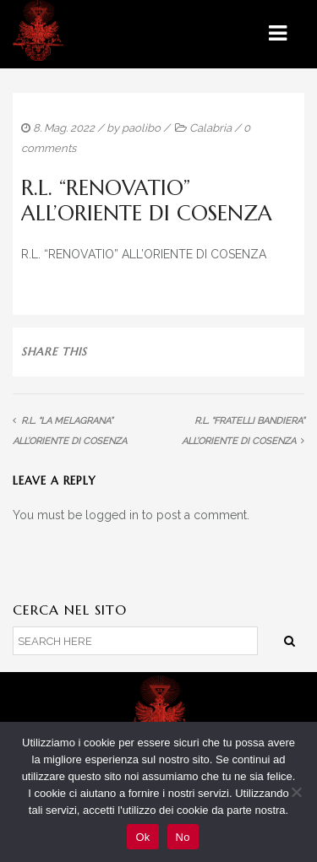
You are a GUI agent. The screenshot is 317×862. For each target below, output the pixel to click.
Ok (142, 837)
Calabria (210, 128)
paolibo (141, 128)
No (183, 837)
